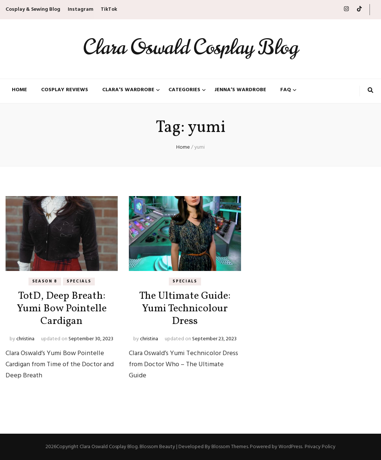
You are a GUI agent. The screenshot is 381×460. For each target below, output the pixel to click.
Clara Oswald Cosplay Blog (190, 47)
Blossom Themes (229, 447)
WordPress (290, 447)
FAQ (285, 90)
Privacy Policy (320, 447)
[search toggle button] (370, 91)
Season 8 (44, 281)
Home (19, 90)
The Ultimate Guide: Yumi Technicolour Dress (184, 308)
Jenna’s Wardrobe (240, 90)
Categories (184, 90)
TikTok (109, 9)
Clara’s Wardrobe (128, 90)
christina (25, 339)
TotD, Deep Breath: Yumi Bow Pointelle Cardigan (62, 308)
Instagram (80, 9)
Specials (79, 281)
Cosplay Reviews (64, 90)
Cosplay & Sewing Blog (33, 9)
